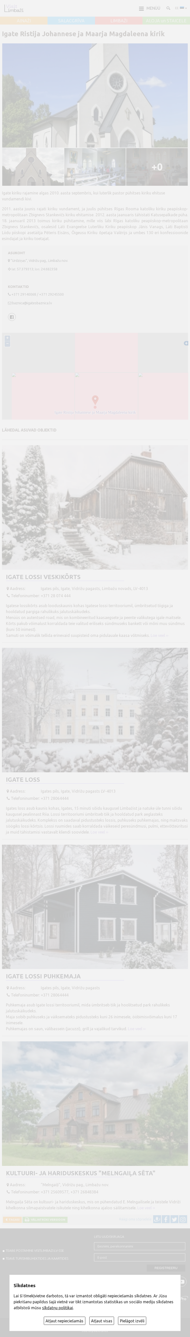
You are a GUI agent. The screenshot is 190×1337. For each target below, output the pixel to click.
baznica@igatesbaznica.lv (32, 303)
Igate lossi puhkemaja (43, 976)
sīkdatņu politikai (57, 1308)
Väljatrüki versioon (47, 1219)
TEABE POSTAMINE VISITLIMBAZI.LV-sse (35, 1250)
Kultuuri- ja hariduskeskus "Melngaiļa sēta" (80, 1173)
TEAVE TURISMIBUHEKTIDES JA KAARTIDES (37, 1258)
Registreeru (166, 1268)
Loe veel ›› (159, 635)
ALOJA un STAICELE (166, 21)
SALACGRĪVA (71, 21)
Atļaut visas (101, 1321)
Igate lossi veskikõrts (43, 577)
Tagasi (13, 1219)
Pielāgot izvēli (132, 1321)
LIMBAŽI (118, 21)
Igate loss (23, 779)
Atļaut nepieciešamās (64, 1321)
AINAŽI (24, 21)
